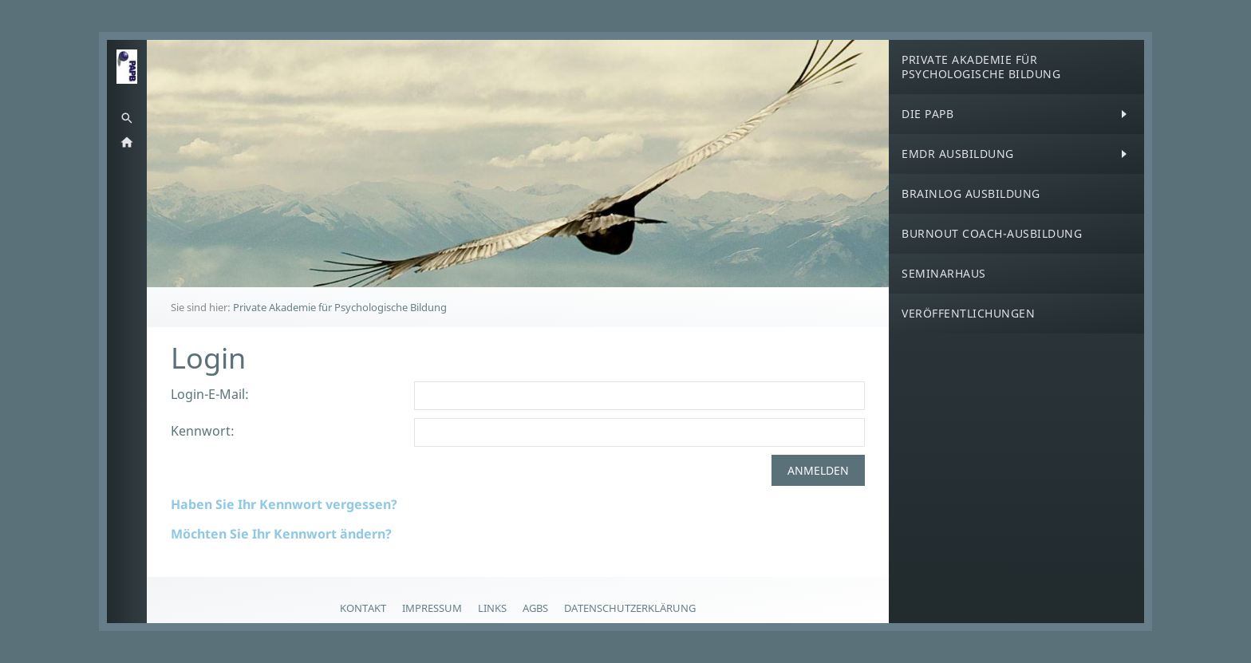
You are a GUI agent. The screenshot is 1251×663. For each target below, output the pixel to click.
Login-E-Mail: (210, 394)
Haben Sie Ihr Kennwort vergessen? (284, 504)
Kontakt (363, 608)
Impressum (432, 608)
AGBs (535, 608)
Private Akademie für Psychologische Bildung (340, 307)
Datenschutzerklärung (630, 608)
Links (492, 608)
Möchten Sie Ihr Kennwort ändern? (281, 534)
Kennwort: (203, 431)
